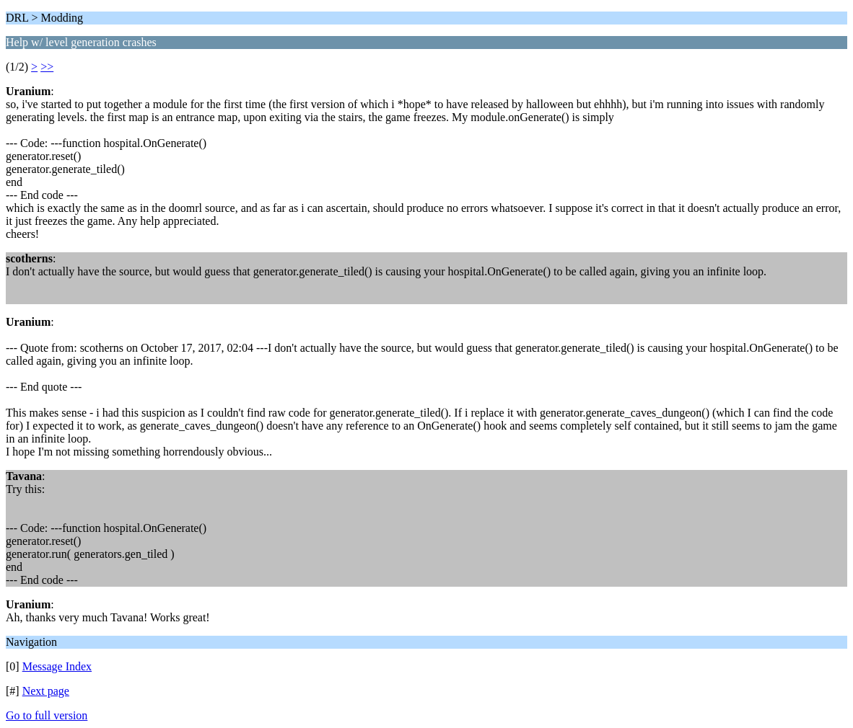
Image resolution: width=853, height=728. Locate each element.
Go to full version (46, 715)
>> (46, 67)
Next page (45, 691)
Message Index (57, 666)
